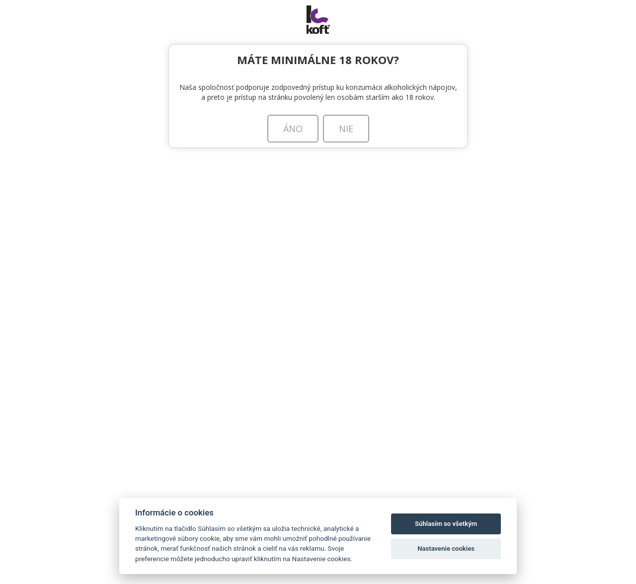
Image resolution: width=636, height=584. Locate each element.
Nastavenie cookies (446, 548)
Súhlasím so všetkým (446, 523)
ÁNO (293, 129)
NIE (346, 129)
